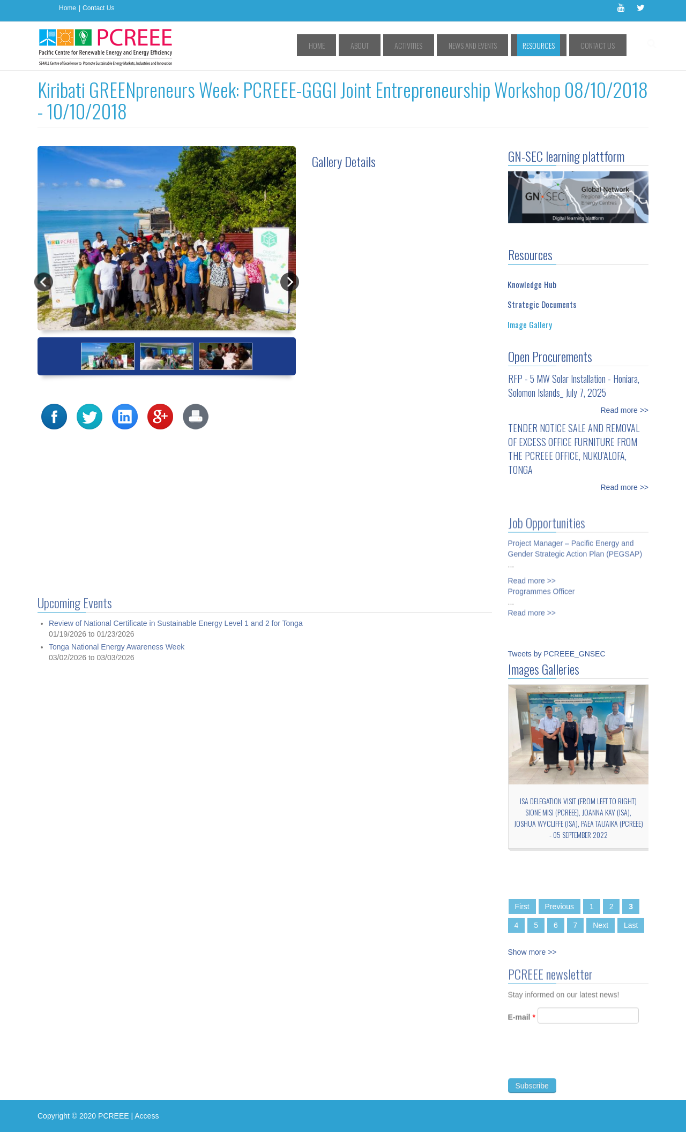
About (405, 45)
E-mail (521, 1021)
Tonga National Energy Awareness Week (116, 1068)
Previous (559, 906)
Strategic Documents (542, 304)
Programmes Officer (541, 587)
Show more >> (532, 952)
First (522, 906)
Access (147, 1116)
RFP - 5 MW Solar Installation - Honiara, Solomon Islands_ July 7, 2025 (573, 385)
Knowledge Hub (532, 284)
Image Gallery (530, 324)
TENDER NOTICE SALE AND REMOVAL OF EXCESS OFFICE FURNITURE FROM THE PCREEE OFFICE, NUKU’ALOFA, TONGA (573, 449)
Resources (553, 45)
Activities (444, 45)
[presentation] (589, 1061)
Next (600, 925)
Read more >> (625, 410)
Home (67, 8)
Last (631, 925)
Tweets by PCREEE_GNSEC (557, 653)
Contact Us (98, 8)
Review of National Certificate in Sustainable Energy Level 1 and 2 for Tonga (176, 1045)
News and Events (497, 45)
